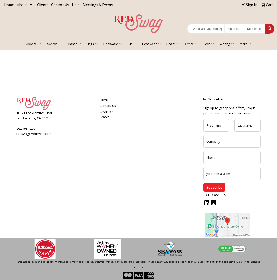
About (22, 4)
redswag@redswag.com (33, 133)
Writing (227, 43)
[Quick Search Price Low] (234, 29)
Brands (74, 43)
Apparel (33, 43)
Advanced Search (107, 114)
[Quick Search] (206, 29)
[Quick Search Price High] (255, 29)
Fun (131, 43)
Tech (208, 43)
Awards (54, 43)
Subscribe (214, 187)
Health (172, 43)
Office (191, 43)
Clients (42, 4)
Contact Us (60, 4)
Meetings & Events (98, 4)
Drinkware (112, 43)
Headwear (151, 43)
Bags (92, 43)
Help (76, 4)
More (245, 43)
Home (9, 4)
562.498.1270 (25, 128)
